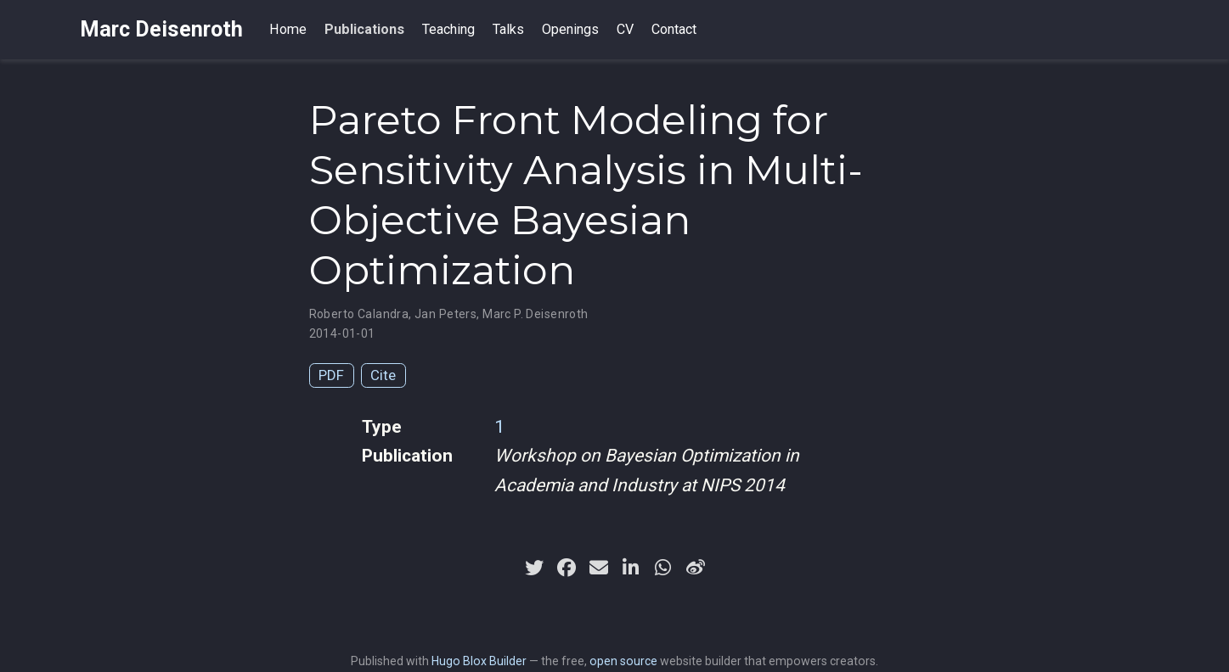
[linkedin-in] (631, 567)
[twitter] (534, 567)
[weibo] (695, 567)
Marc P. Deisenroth (535, 314)
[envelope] (599, 567)
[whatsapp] (663, 567)
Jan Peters (445, 314)
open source (623, 661)
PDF (331, 375)
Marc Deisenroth (161, 29)
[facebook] (566, 567)
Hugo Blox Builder (479, 661)
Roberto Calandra (359, 314)
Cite (383, 375)
